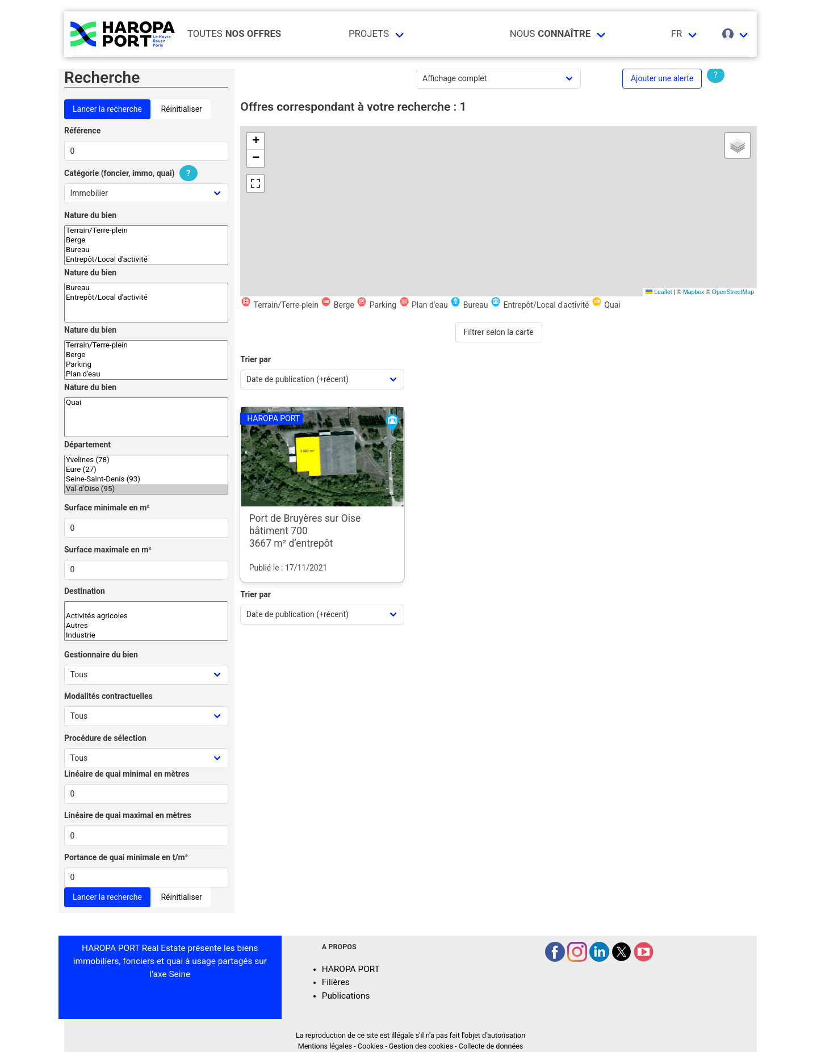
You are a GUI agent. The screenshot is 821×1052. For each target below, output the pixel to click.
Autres (146, 626)
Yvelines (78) (146, 460)
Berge (146, 240)
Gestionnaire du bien (101, 654)
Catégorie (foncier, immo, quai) (132, 173)
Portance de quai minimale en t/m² (126, 857)
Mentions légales (325, 1046)
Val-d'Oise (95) (146, 489)
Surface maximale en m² (108, 549)
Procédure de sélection (105, 738)
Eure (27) (146, 470)
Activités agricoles (146, 616)
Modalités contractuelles (108, 696)
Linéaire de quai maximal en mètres (127, 815)
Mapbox (693, 291)
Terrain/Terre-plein (146, 231)
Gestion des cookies (421, 1046)
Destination (84, 591)
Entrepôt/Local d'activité (146, 260)
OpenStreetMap (733, 291)
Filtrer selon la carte (499, 332)
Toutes (234, 34)
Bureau (146, 250)
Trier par (255, 359)
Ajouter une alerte (662, 78)
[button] (255, 141)
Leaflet (659, 291)
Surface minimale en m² (107, 507)
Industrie (146, 635)
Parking (146, 365)
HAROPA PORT (351, 969)
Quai (146, 403)
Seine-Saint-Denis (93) (146, 479)
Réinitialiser (181, 109)
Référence (82, 130)
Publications (346, 996)
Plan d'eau (146, 374)
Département (87, 444)
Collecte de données (491, 1046)
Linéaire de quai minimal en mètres (127, 773)
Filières (336, 982)
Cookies (370, 1046)
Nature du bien (90, 215)
